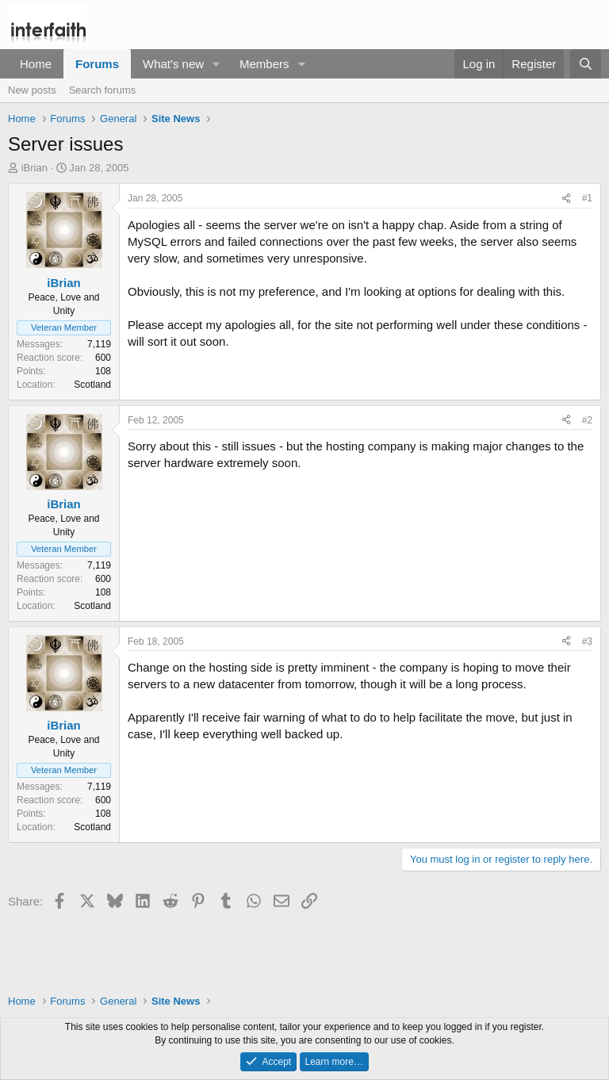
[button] (216, 64)
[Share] (566, 199)
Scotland (92, 384)
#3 (587, 641)
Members (264, 64)
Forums (97, 64)
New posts (32, 90)
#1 (587, 198)
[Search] (585, 64)
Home (36, 64)
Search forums (102, 90)
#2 (587, 420)
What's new (173, 64)
